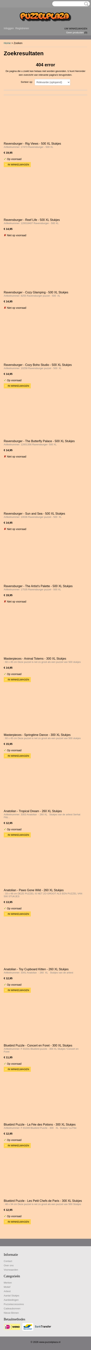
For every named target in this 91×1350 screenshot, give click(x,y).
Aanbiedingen (11, 1299)
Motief (7, 1287)
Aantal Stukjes (11, 1295)
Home (7, 43)
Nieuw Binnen (11, 1312)
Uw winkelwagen (75, 28)
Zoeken (85, 4)
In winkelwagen (18, 164)
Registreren (22, 28)
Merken (8, 1282)
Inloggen (9, 28)
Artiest (7, 1291)
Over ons (9, 1265)
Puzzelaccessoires (14, 1304)
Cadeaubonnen (12, 1308)
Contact (8, 1261)
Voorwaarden (11, 1269)
